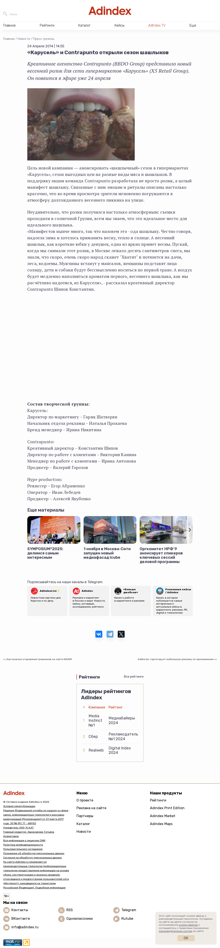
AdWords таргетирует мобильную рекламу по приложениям (176, 659)
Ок (186, 938)
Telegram (128, 910)
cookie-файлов (188, 924)
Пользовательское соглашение (23, 849)
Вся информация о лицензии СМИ (24, 840)
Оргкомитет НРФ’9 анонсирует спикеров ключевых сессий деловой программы (161, 555)
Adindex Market (162, 816)
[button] (190, 530)
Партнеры (84, 816)
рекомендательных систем (175, 931)
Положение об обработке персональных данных (33, 853)
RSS (69, 910)
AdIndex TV (156, 25)
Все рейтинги (134, 676)
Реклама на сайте (91, 808)
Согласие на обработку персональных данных (32, 857)
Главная (8, 39)
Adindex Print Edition (167, 808)
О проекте (84, 800)
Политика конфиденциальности (23, 844)
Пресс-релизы (43, 39)
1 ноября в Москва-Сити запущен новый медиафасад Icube (107, 553)
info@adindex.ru (24, 927)
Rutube (127, 919)
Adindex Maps (161, 824)
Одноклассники (79, 919)
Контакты (19, 910)
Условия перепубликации (19, 806)
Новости (24, 39)
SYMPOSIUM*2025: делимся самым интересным (45, 553)
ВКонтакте (20, 919)
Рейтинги (158, 800)
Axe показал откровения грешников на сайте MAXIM (39, 659)
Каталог (83, 824)
